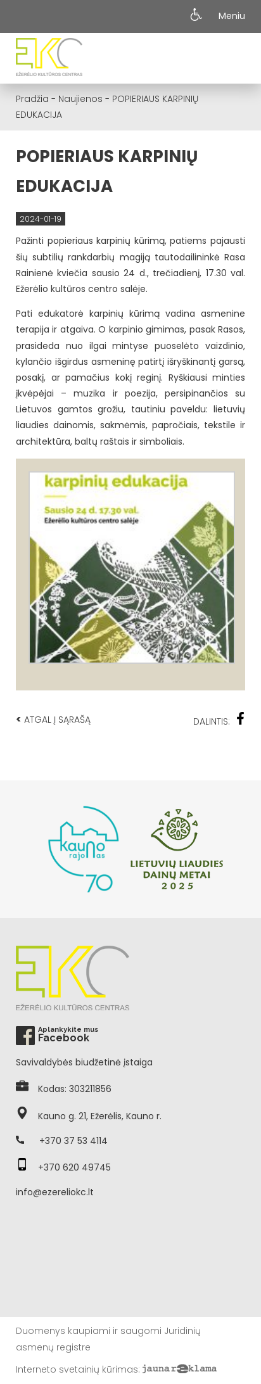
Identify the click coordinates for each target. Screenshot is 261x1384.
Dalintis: (219, 720)
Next (238, 849)
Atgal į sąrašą (53, 719)
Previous (22, 849)
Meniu (232, 16)
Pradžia (32, 98)
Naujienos (80, 98)
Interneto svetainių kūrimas (77, 1369)
